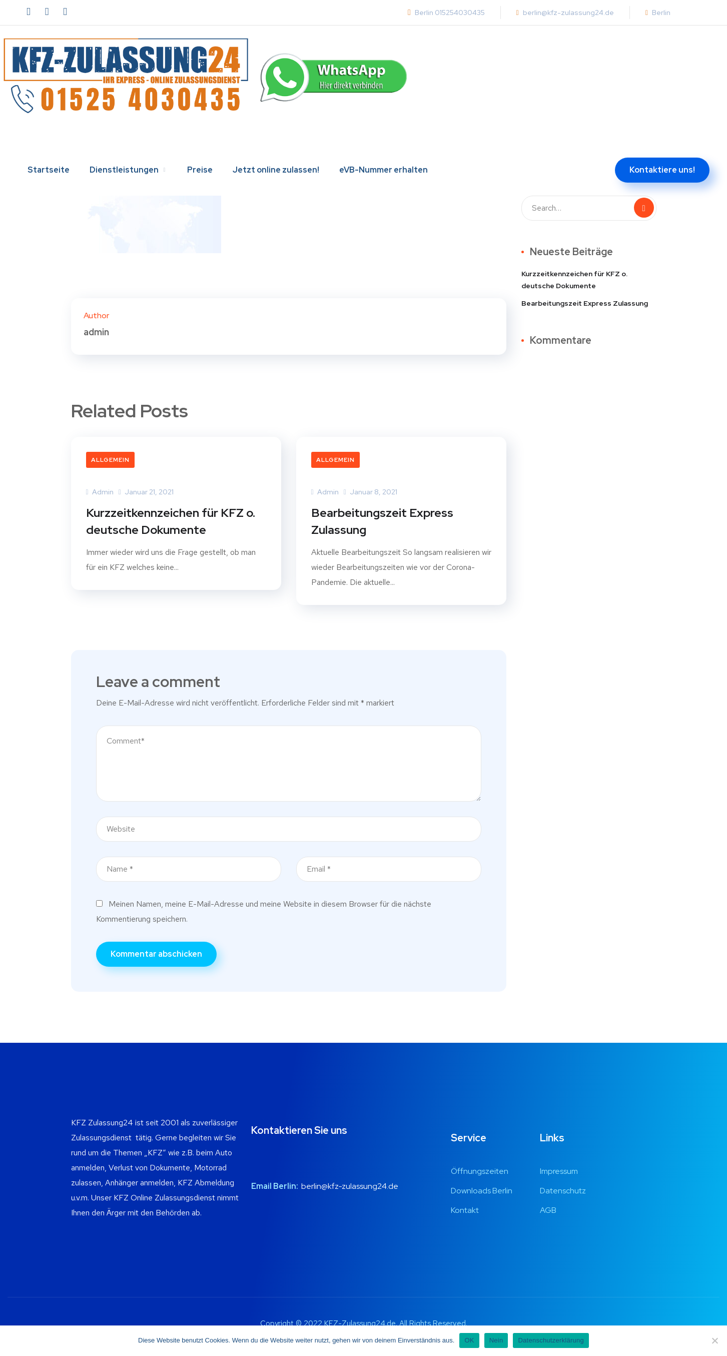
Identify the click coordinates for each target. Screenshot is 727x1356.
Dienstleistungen (124, 144)
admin (100, 491)
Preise (200, 144)
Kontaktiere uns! (662, 144)
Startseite (49, 144)
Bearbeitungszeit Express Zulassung (383, 522)
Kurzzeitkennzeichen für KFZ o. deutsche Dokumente (171, 522)
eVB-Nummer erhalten (383, 144)
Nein (496, 1340)
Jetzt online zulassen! (276, 144)
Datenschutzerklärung (550, 1340)
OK (469, 1340)
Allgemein (110, 460)
